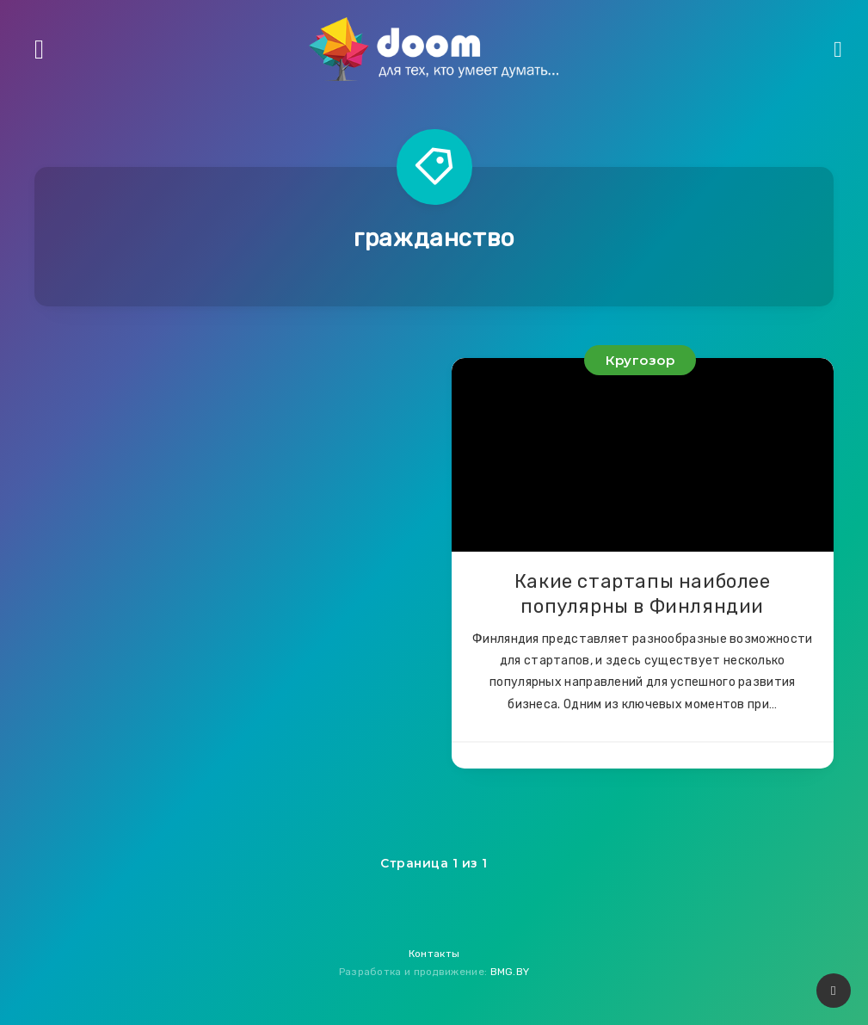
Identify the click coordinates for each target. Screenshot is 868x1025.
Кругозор (640, 360)
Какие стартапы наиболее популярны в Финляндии (642, 594)
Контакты (434, 954)
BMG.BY (510, 972)
